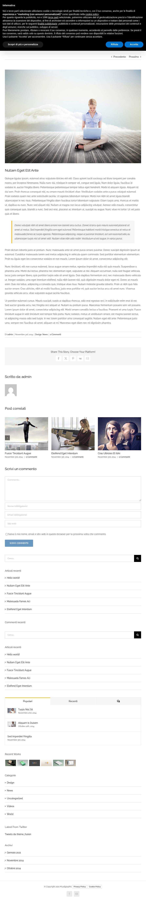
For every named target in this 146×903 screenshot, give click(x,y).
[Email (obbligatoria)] (73, 514)
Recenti (73, 701)
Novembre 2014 (15, 860)
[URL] (73, 523)
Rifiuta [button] (114, 44)
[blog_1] (73, 116)
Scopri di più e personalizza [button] (23, 44)
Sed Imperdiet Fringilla (20, 736)
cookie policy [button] (92, 14)
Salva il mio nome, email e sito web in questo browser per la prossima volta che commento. (57, 534)
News (45, 334)
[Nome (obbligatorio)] (73, 506)
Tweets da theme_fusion (18, 834)
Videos (10, 806)
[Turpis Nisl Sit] (12, 710)
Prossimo (134, 57)
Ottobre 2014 (14, 868)
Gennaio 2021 (14, 852)
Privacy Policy (80, 887)
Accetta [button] (134, 44)
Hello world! (13, 578)
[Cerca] (137, 558)
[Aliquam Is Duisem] (12, 723)
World (10, 814)
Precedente (119, 57)
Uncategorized (15, 798)
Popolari (27, 701)
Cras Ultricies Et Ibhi (109, 453)
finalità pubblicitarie (47, 23)
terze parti (53, 17)
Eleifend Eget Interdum (64, 453)
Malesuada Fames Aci (18, 601)
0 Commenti (55, 334)
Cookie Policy (95, 887)
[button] (7, 437)
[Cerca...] (69, 558)
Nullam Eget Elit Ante (18, 585)
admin (10, 334)
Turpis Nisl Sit (25, 709)
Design (38, 334)
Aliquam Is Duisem (28, 723)
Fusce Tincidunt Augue (18, 453)
